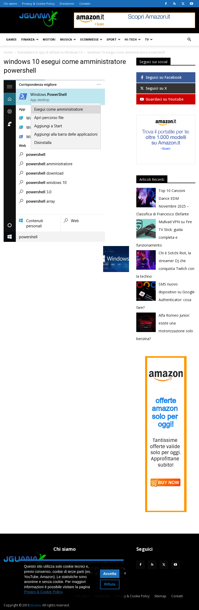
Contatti (84, 3)
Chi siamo (10, 3)
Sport (113, 39)
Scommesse (91, 39)
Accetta (109, 574)
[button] (189, 39)
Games (11, 39)
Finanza (30, 39)
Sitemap (160, 596)
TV (149, 39)
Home (8, 52)
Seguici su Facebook (160, 77)
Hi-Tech (133, 39)
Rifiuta (110, 584)
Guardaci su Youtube (161, 99)
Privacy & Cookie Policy (38, 3)
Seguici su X (153, 88)
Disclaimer (67, 3)
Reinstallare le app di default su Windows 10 (50, 52)
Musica (68, 39)
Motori (49, 39)
